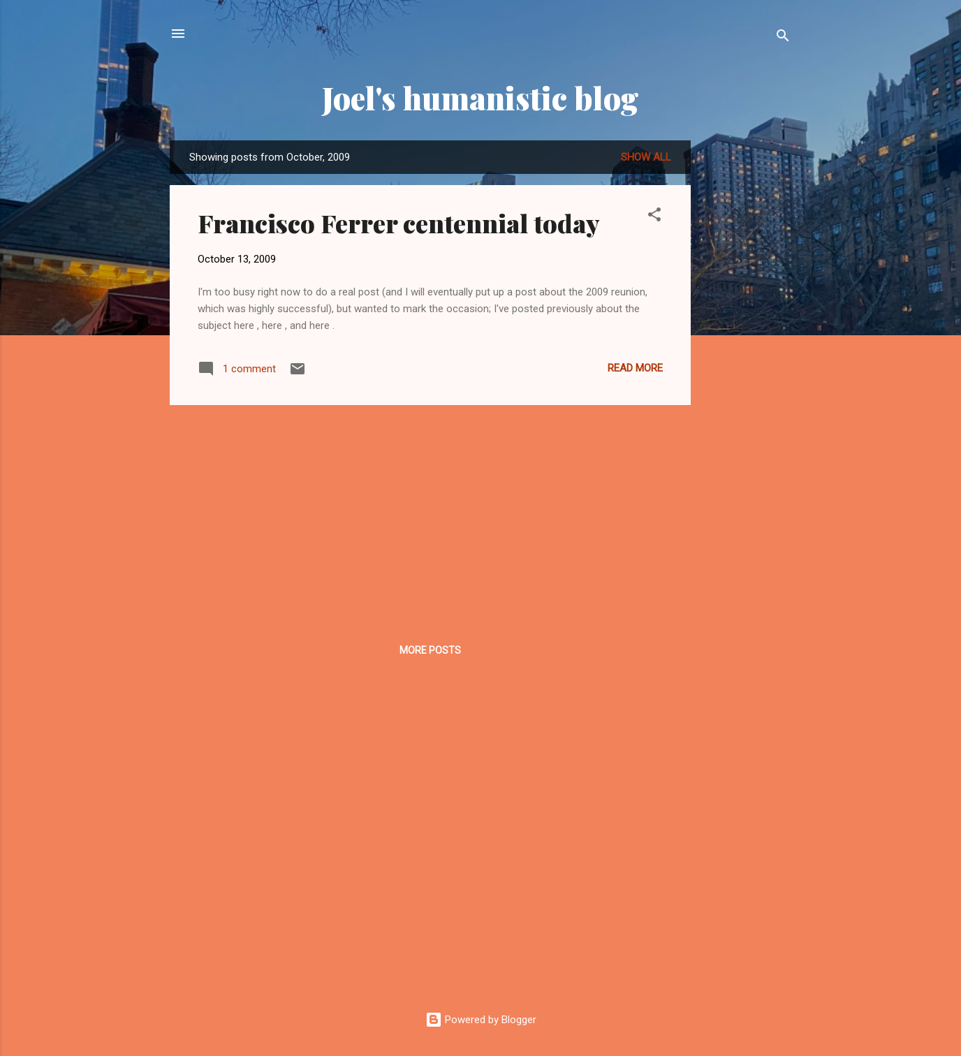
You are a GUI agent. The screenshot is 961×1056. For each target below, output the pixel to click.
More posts (430, 650)
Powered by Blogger (480, 1019)
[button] (654, 217)
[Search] (783, 38)
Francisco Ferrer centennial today (399, 223)
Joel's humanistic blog (480, 97)
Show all (646, 157)
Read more (635, 368)
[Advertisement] (746, 349)
